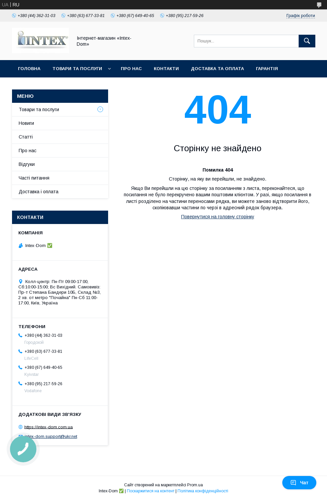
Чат (299, 483)
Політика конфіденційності (203, 491)
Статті (26, 137)
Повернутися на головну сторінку (217, 216)
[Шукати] (307, 41)
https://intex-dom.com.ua (48, 426)
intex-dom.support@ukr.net (51, 436)
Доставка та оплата (217, 68)
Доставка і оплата (38, 191)
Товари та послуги (77, 68)
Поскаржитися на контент (151, 491)
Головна (29, 68)
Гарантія (267, 68)
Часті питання (34, 178)
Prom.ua (195, 485)
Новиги (26, 123)
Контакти (166, 68)
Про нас (131, 68)
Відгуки (27, 164)
